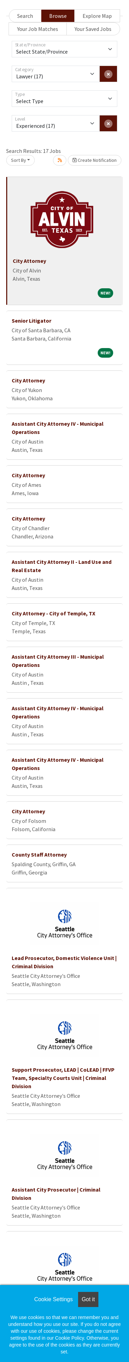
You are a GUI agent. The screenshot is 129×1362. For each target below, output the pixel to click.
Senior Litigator (31, 320)
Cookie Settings (53, 1299)
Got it (88, 1299)
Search (25, 15)
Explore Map (97, 15)
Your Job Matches (37, 28)
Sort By (18, 160)
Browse (58, 15)
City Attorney (29, 260)
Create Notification (95, 160)
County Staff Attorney (39, 854)
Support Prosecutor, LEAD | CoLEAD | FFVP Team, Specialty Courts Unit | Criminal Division (63, 1078)
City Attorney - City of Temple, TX (53, 613)
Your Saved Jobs (93, 28)
